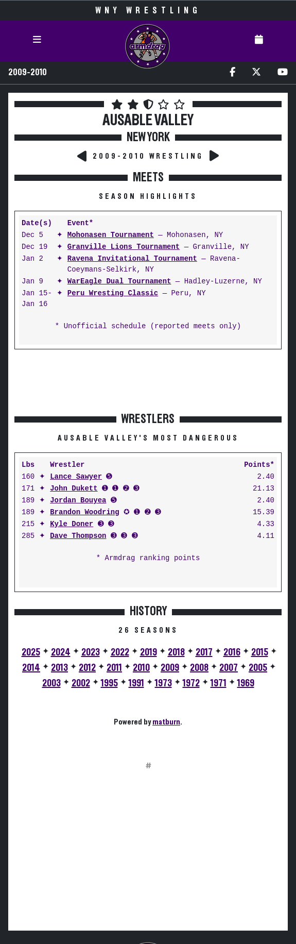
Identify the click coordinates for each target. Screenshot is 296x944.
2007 (228, 668)
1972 (191, 683)
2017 (204, 652)
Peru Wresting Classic (112, 293)
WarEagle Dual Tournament (119, 281)
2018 (176, 652)
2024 (61, 652)
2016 (231, 652)
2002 (81, 683)
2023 (90, 652)
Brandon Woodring (84, 512)
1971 (219, 683)
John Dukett (73, 489)
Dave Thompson (78, 536)
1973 (163, 683)
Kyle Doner (71, 524)
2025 (31, 652)
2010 (141, 668)
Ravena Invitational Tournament (132, 259)
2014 (31, 668)
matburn (166, 722)
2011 (114, 668)
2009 (170, 668)
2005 (258, 668)
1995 (109, 683)
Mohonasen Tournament (110, 235)
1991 (136, 683)
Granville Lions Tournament (123, 247)
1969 (245, 683)
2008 (199, 668)
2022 (120, 652)
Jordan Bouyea (78, 500)
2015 (259, 652)
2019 (148, 652)
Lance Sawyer (76, 477)
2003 (51, 683)
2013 (59, 668)
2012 (87, 668)
